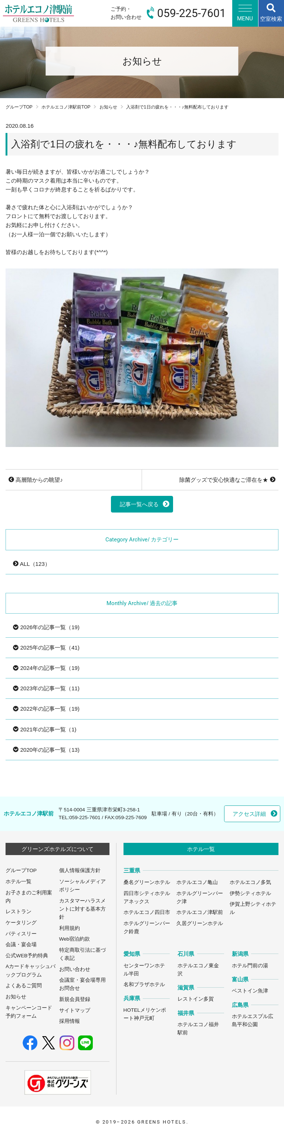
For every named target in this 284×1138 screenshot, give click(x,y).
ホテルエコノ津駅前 (199, 912)
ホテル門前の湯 (250, 965)
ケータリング (21, 922)
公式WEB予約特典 (27, 955)
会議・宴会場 (21, 944)
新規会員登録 (74, 999)
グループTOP (19, 107)
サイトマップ (74, 1010)
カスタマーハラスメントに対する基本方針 (82, 909)
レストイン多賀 (196, 999)
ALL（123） (31, 564)
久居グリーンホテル (199, 923)
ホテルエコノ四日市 (147, 912)
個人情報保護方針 (80, 870)
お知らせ (108, 107)
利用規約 (69, 928)
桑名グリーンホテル (147, 882)
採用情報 (69, 1021)
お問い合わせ (74, 969)
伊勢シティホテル (250, 893)
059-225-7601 (84, 817)
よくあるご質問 (24, 985)
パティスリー (21, 934)
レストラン (18, 911)
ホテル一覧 (18, 881)
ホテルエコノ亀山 (197, 882)
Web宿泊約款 (74, 939)
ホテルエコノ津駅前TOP (66, 107)
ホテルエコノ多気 (250, 882)
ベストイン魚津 (250, 991)
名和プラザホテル (144, 984)
